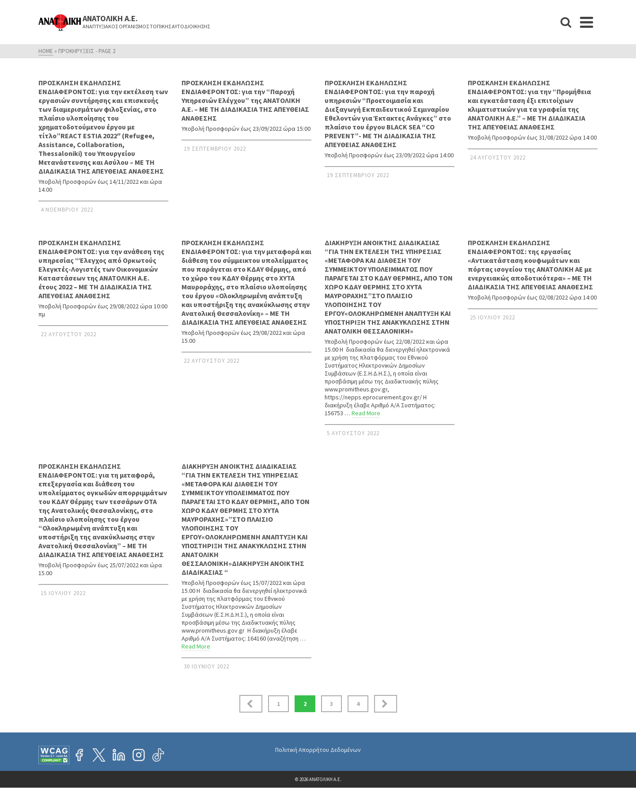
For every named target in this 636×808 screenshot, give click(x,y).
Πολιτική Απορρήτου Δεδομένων (318, 750)
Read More (366, 413)
